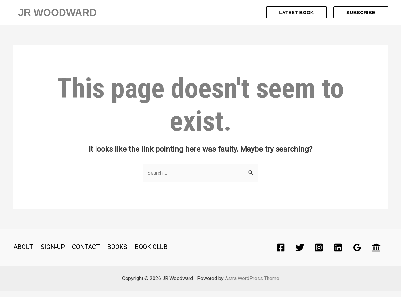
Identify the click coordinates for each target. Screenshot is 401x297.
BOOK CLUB (146, 253)
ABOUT (22, 253)
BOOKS (114, 253)
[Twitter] (299, 253)
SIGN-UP (51, 253)
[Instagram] (319, 253)
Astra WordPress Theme (252, 284)
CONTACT (83, 253)
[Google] (357, 253)
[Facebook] (280, 253)
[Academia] (376, 253)
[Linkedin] (338, 253)
